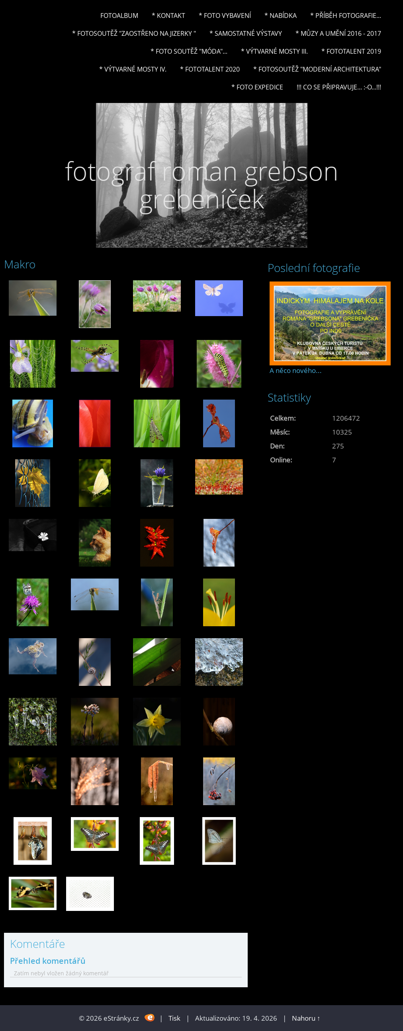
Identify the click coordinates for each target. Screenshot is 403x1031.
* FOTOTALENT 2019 (351, 51)
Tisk (174, 1018)
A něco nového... (296, 370)
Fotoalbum (119, 15)
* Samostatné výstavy (245, 33)
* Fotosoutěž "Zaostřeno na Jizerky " (134, 33)
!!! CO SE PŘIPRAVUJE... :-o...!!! (339, 87)
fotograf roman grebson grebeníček (201, 184)
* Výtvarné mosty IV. (132, 69)
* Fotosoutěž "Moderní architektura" (317, 69)
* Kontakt (168, 15)
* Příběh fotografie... (345, 15)
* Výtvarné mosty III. (274, 51)
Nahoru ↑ (306, 1018)
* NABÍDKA (280, 15)
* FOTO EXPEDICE (257, 87)
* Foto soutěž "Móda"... (189, 51)
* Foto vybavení (225, 15)
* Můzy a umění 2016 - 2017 (338, 33)
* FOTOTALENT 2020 (210, 69)
